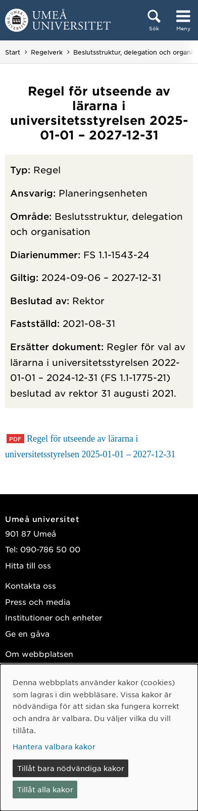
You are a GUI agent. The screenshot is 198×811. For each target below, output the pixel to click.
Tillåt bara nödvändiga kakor (70, 768)
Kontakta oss (30, 585)
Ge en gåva (27, 633)
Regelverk (47, 52)
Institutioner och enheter (53, 617)
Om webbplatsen (39, 653)
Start (12, 52)
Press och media (37, 601)
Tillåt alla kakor (45, 789)
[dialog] (99, 737)
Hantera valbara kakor (54, 746)
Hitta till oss (28, 565)
